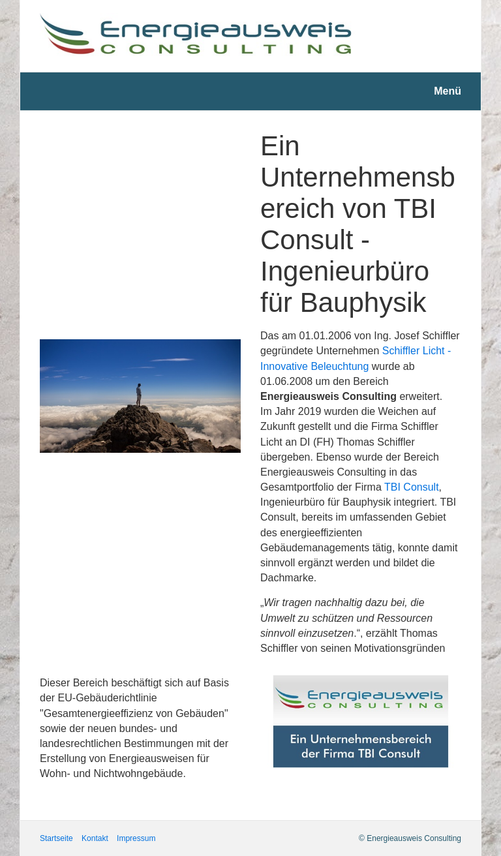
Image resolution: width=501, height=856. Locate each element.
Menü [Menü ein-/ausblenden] (447, 91)
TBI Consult (411, 487)
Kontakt (95, 838)
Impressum (136, 838)
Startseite (56, 838)
